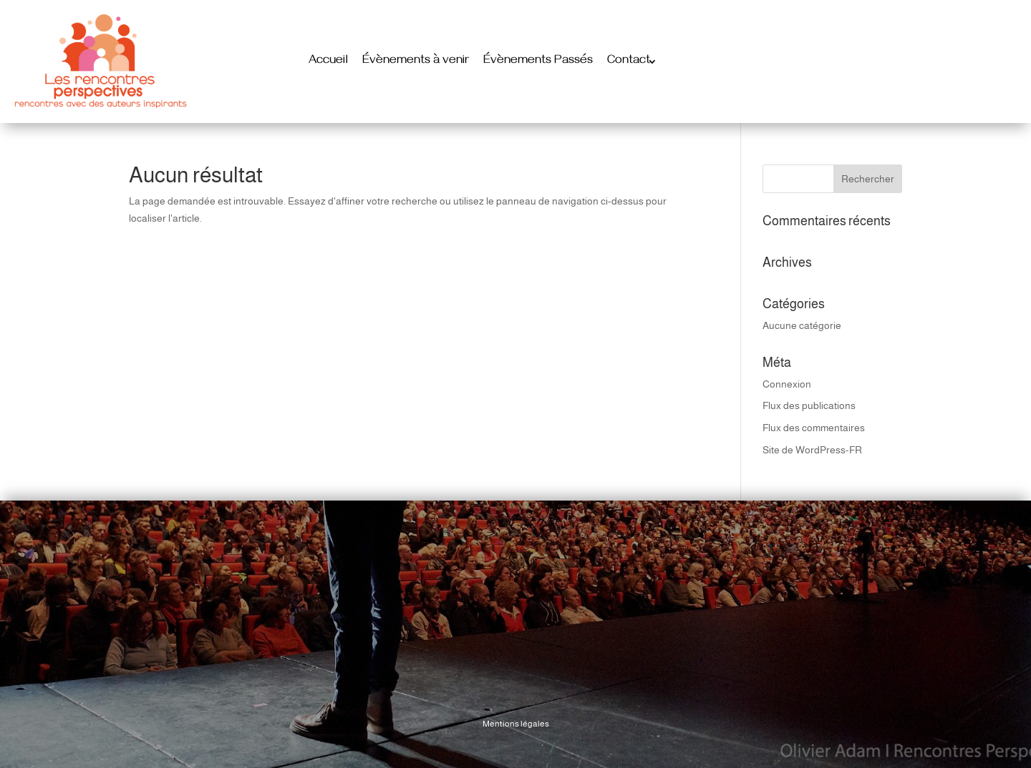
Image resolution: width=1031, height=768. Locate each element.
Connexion (787, 384)
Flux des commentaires (814, 427)
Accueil (328, 61)
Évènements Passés (538, 61)
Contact (628, 61)
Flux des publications (809, 405)
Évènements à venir (415, 61)
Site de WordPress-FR (812, 450)
